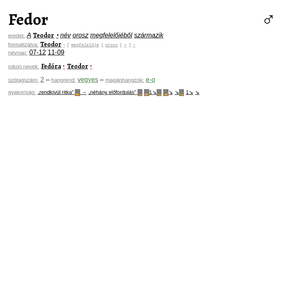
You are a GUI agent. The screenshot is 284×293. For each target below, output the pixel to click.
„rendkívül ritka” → (62, 92)
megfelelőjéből (111, 35)
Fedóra (51, 66)
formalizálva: (23, 45)
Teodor (43, 35)
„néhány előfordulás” (115, 92)
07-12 (37, 52)
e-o (150, 79)
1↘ (153, 92)
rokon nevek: (23, 66)
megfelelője (86, 45)
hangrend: (63, 80)
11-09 (56, 52)
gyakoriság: (22, 92)
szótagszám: (23, 80)
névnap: (17, 53)
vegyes (87, 79)
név (65, 35)
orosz (80, 35)
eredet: (16, 36)
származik (148, 35)
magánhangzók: (124, 80)
